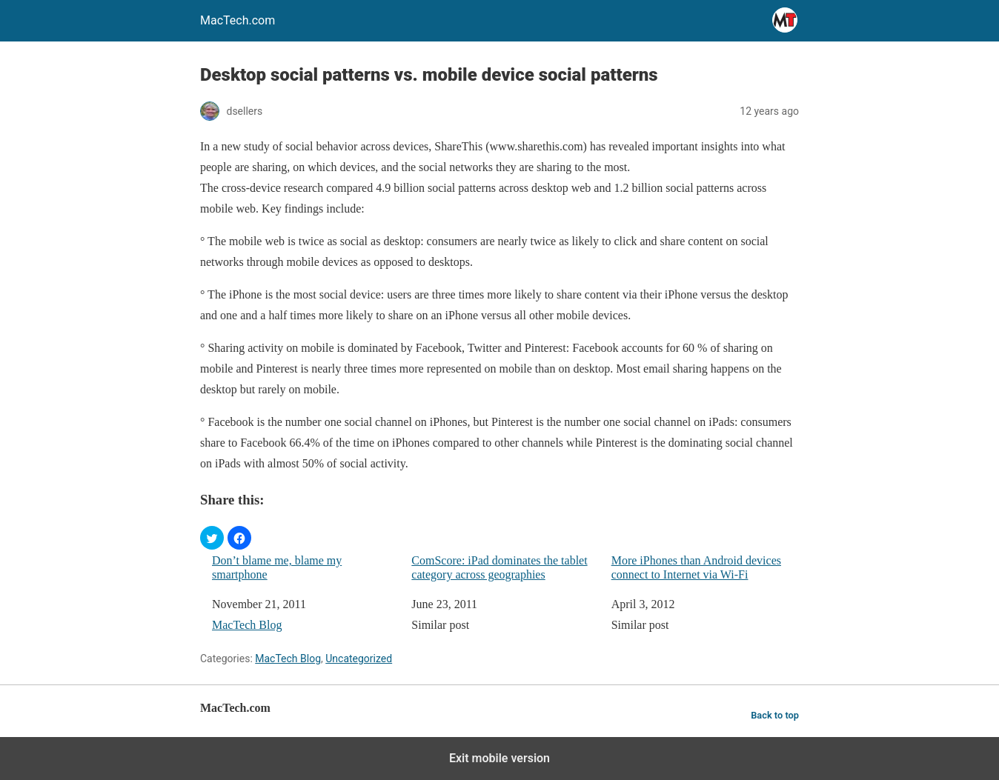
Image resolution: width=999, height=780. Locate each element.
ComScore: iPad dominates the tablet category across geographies (499, 567)
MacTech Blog (247, 625)
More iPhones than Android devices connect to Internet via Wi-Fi (696, 567)
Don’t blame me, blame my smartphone (277, 567)
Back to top (775, 715)
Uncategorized (358, 658)
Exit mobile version (499, 758)
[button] (212, 538)
